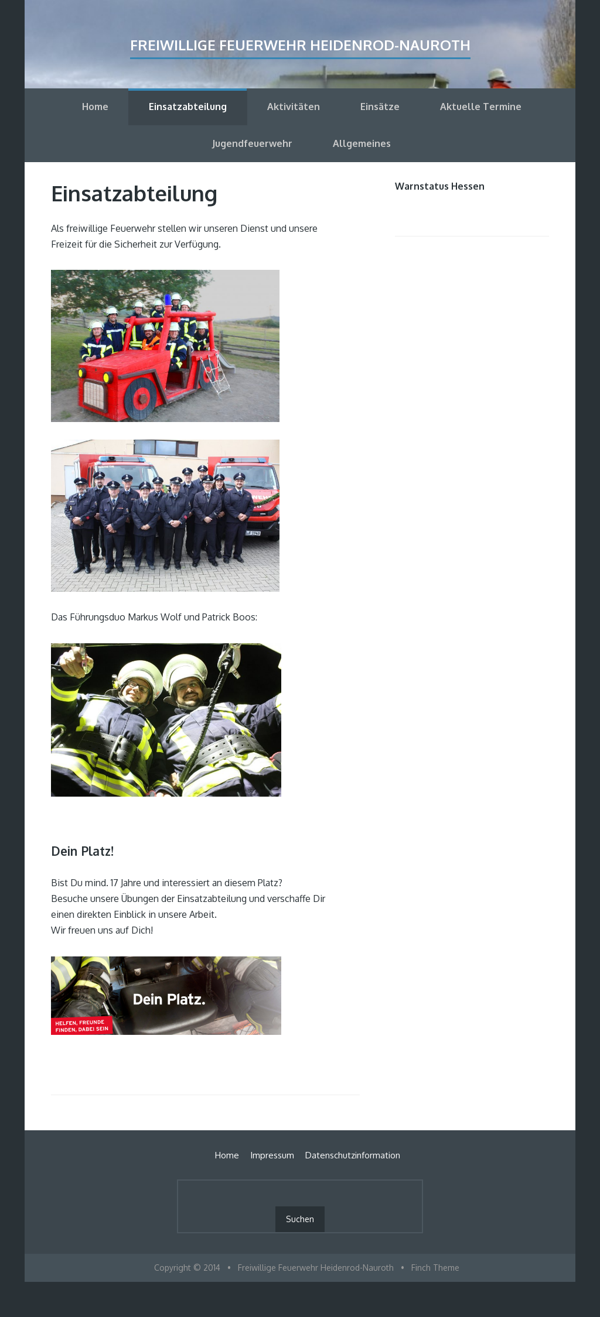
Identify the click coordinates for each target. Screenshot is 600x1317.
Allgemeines (362, 143)
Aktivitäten (293, 106)
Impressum (272, 1155)
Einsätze (380, 106)
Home (95, 106)
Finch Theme (435, 1268)
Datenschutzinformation (352, 1155)
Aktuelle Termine (480, 106)
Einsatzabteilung (188, 106)
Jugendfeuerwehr (252, 143)
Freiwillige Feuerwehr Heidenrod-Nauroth (300, 45)
